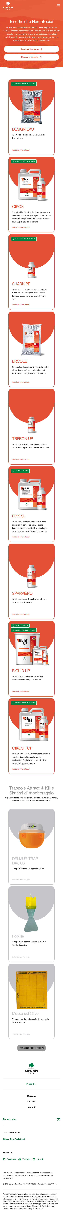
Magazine (31, 1096)
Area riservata (8, 1175)
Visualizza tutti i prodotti (31, 1048)
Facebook (9, 1159)
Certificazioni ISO (46, 1173)
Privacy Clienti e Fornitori (44, 1175)
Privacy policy (19, 1173)
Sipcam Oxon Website (14, 1139)
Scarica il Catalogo (32, 49)
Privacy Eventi (8, 1178)
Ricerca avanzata (31, 57)
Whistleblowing (20, 1175)
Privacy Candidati (32, 1173)
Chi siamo (31, 1102)
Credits (30, 1175)
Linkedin (38, 1159)
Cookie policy (8, 1173)
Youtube (24, 1159)
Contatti (31, 1107)
